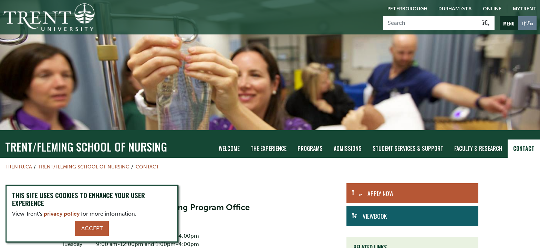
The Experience (269, 145)
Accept (92, 228)
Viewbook (375, 212)
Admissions (348, 145)
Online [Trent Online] (492, 8)
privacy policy (62, 213)
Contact (523, 145)
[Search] (430, 23)
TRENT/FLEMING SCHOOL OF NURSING (86, 143)
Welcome (229, 145)
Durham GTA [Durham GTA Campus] (455, 8)
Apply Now (380, 189)
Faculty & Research (478, 145)
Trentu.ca (19, 163)
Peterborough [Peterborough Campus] (407, 8)
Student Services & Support (408, 145)
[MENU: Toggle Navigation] (518, 23)
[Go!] (486, 23)
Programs (310, 145)
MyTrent (525, 8)
